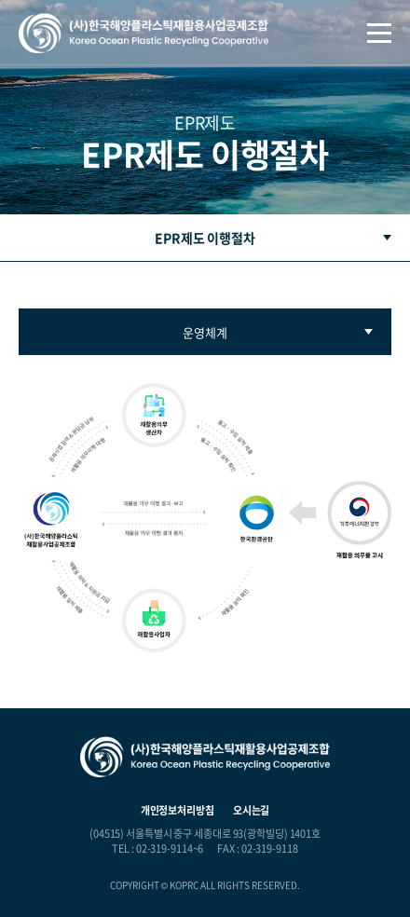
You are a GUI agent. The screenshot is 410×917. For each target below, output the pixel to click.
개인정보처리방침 (177, 810)
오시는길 (251, 810)
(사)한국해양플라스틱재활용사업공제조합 (143, 33)
